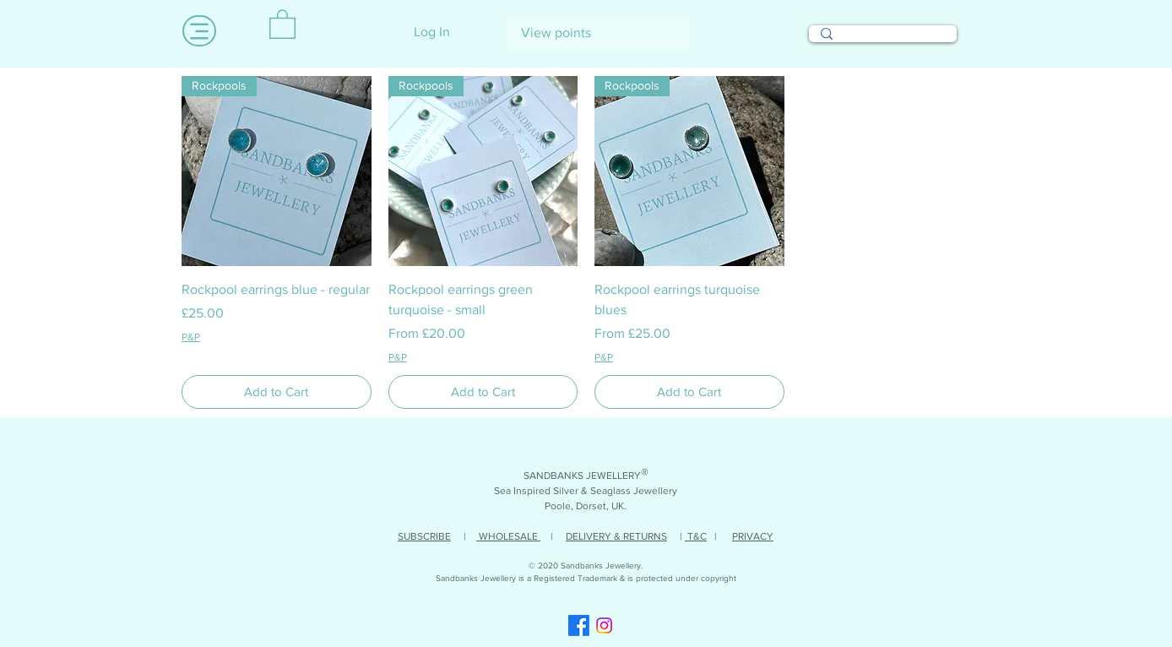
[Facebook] (578, 625)
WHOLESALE (508, 536)
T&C (696, 536)
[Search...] (882, 41)
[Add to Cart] (277, 392)
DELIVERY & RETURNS (616, 536)
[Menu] (199, 30)
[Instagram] (604, 625)
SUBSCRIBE (424, 536)
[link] (282, 23)
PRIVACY (752, 536)
